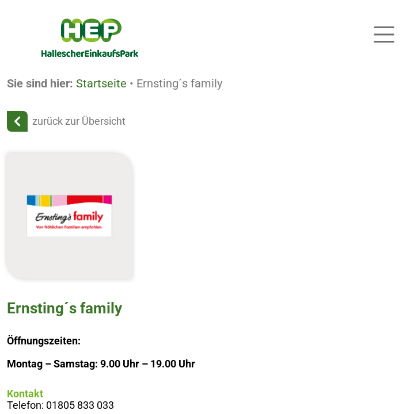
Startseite (101, 83)
